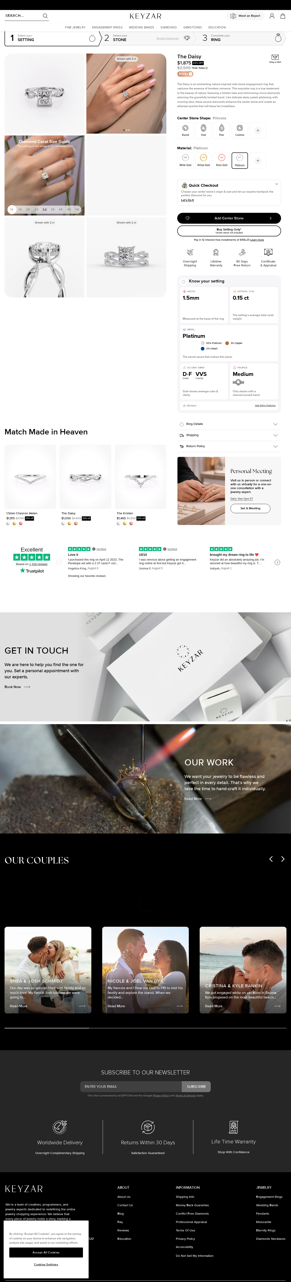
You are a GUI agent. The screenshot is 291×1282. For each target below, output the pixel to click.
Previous (91, 93)
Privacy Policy (161, 1095)
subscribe (196, 1086)
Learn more (257, 240)
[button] (75, 27)
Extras (185, 74)
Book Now (18, 687)
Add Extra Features (265, 405)
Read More (198, 798)
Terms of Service (185, 1095)
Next (161, 93)
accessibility (184, 1247)
